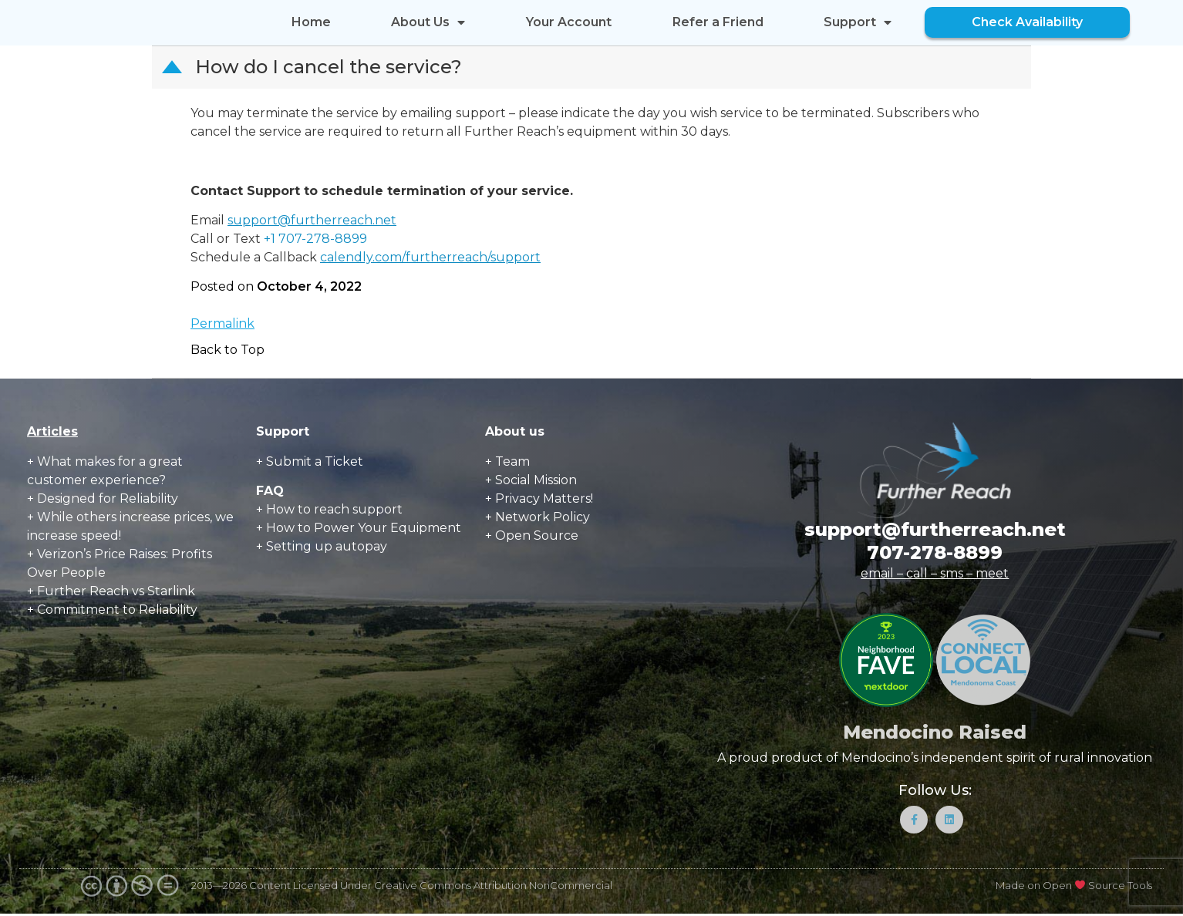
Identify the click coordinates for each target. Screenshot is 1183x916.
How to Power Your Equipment (363, 527)
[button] (593, 67)
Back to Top (227, 349)
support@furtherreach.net (312, 220)
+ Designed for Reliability (102, 498)
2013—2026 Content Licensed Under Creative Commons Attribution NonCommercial (401, 887)
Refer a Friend (717, 22)
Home (311, 22)
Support (857, 22)
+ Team (507, 461)
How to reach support (334, 509)
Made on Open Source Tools (1074, 887)
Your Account (569, 22)
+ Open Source (531, 535)
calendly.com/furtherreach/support (430, 257)
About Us (428, 22)
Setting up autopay (326, 546)
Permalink (222, 323)
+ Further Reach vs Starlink (111, 591)
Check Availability (1027, 22)
